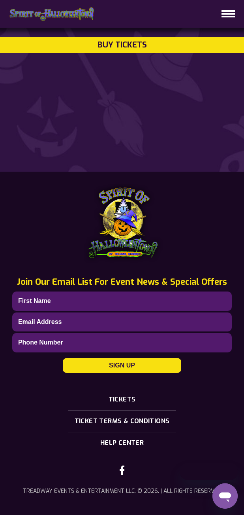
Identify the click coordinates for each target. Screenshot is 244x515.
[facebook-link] (122, 470)
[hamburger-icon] (228, 14)
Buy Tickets (122, 45)
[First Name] (122, 301)
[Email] (122, 321)
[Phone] (122, 342)
